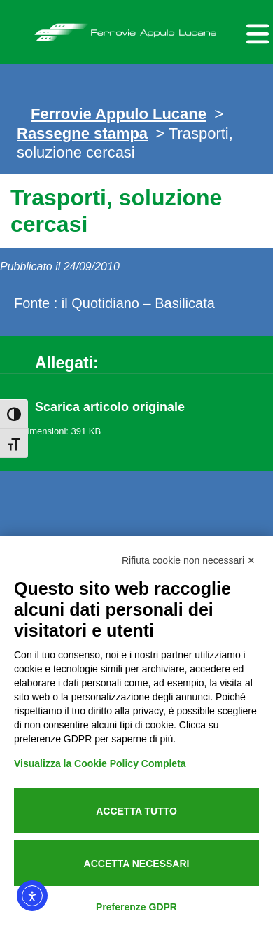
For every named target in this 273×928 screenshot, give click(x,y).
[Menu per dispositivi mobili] (255, 32)
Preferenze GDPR (136, 907)
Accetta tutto (136, 811)
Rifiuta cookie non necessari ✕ (188, 560)
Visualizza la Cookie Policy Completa (100, 763)
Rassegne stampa (82, 133)
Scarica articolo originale (110, 407)
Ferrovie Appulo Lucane (136, 28)
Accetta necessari (137, 863)
